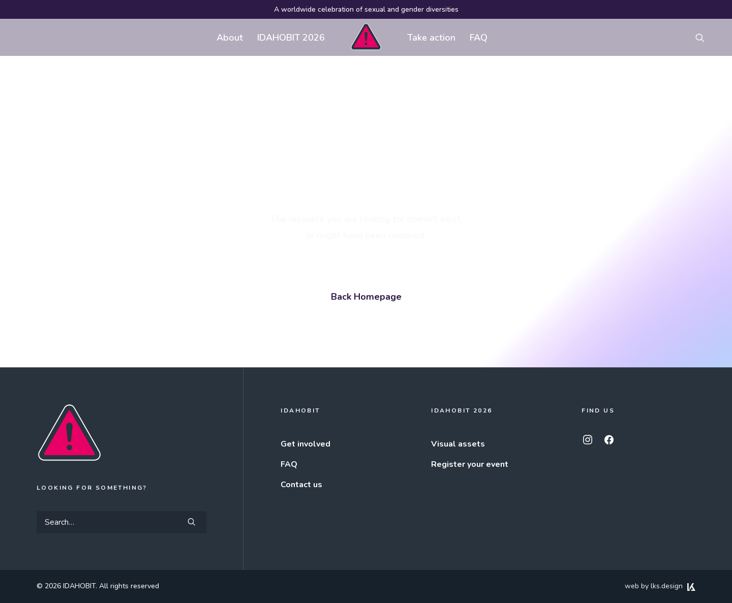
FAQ (478, 37)
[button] (704, 37)
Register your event (469, 464)
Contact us (301, 484)
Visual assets (458, 444)
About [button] (230, 37)
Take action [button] (431, 37)
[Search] (121, 522)
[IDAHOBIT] (365, 37)
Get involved (305, 444)
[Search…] (121, 522)
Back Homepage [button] (366, 297)
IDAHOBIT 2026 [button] (291, 37)
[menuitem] (229, 37)
